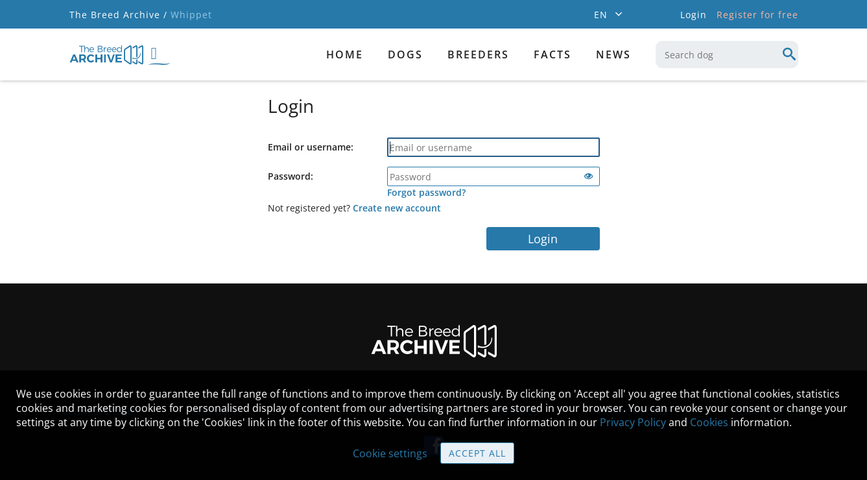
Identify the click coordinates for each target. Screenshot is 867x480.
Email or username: (310, 147)
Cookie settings (390, 453)
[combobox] (727, 54)
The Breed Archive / (118, 14)
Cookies (709, 422)
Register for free (757, 14)
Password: (290, 176)
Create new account (397, 208)
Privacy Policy (633, 422)
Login (543, 238)
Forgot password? (426, 192)
